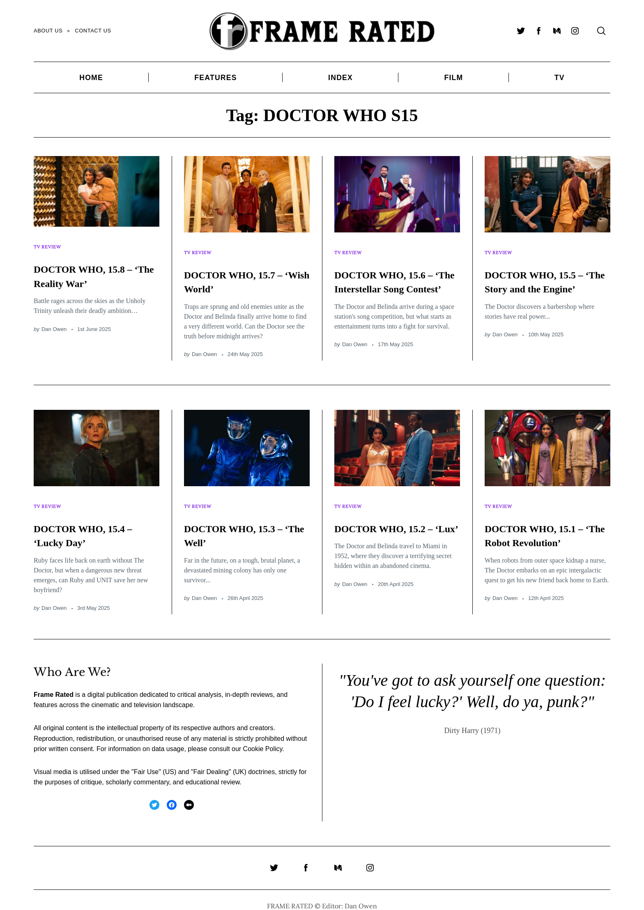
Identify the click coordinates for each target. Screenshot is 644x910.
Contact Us (93, 31)
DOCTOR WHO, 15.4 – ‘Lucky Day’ (96, 524)
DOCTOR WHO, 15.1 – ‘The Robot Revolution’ (547, 524)
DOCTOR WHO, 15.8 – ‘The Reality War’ (96, 268)
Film (453, 78)
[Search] (601, 31)
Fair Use (146, 760)
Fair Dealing (210, 760)
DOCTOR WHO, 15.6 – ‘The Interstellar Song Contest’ (397, 280)
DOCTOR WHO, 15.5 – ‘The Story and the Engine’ (547, 280)
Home (91, 78)
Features (215, 78)
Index (340, 78)
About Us (48, 31)
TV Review (49, 242)
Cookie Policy (263, 737)
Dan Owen (54, 321)
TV (559, 78)
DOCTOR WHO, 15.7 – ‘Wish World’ (246, 273)
